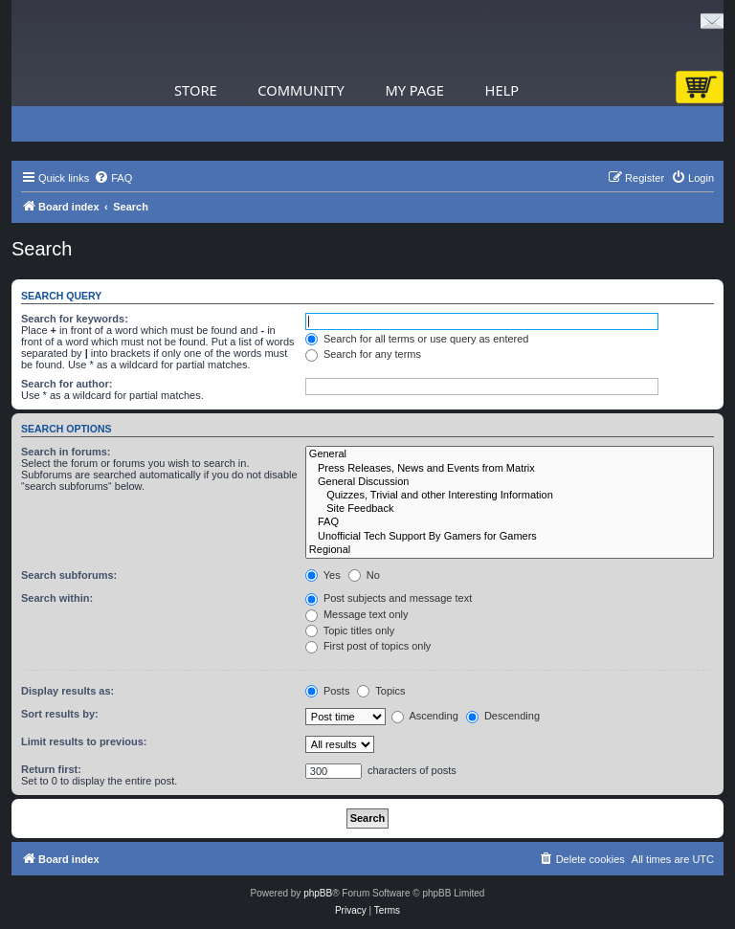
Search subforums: (69, 575)
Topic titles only (349, 630)
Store (195, 90)
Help (502, 90)
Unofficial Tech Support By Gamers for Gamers (509, 536)
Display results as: (67, 691)
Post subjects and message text (388, 598)
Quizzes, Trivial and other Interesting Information (509, 495)
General (509, 454)
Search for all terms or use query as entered (417, 338)
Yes (323, 575)
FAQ (509, 522)
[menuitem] (113, 177)
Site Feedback (509, 509)
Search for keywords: (74, 318)
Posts (327, 691)
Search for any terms (363, 354)
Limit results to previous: (83, 741)
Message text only (357, 614)
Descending (503, 715)
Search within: (57, 598)
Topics (381, 691)
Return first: (51, 769)
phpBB (317, 893)
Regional (509, 550)
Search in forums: (66, 451)
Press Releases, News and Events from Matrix (509, 469)
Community (300, 90)
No (364, 575)
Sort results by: (60, 713)
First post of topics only (368, 646)
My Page (414, 90)
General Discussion (509, 482)
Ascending (424, 715)
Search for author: (66, 383)
